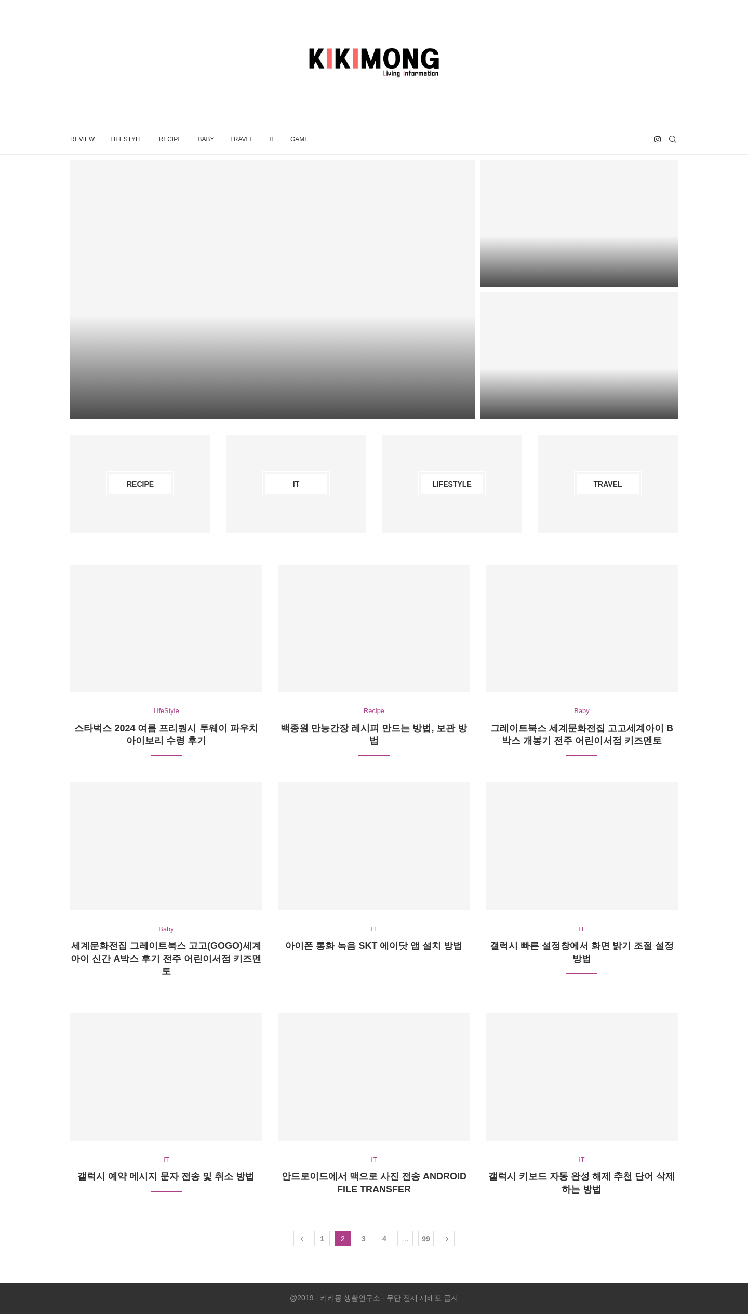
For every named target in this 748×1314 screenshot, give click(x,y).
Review (82, 139)
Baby (205, 139)
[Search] (672, 139)
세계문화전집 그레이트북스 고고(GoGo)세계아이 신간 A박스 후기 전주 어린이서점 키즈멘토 (166, 959)
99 (426, 1239)
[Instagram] (657, 139)
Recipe (170, 139)
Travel (241, 139)
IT (272, 139)
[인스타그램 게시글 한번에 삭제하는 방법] (579, 355)
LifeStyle (126, 139)
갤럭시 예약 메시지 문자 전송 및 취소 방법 (166, 1177)
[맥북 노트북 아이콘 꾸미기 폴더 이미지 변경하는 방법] (272, 289)
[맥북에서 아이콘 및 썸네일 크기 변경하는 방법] (579, 223)
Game (299, 139)
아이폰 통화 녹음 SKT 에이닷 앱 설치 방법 (373, 946)
